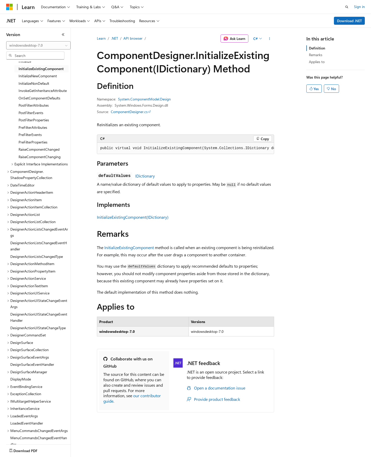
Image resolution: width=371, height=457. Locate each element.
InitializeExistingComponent (129, 247)
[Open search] (347, 7)
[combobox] (38, 45)
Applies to (317, 61)
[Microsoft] (9, 7)
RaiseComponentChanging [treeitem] (40, 156)
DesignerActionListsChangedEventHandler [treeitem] (38, 246)
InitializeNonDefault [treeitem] (34, 83)
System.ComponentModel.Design (144, 99)
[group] (185, 148)
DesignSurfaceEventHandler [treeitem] (32, 364)
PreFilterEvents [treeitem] (30, 134)
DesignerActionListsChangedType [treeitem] (36, 256)
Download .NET (349, 20)
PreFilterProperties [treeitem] (33, 142)
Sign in (359, 6)
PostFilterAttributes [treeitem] (34, 105)
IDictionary (145, 176)
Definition (317, 48)
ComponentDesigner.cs (129, 111)
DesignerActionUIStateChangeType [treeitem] (38, 327)
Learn (101, 38)
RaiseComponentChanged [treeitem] (39, 149)
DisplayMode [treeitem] (20, 379)
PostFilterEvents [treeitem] (31, 112)
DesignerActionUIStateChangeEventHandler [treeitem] (38, 317)
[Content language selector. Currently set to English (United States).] (29, 449)
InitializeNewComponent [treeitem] (38, 75)
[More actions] (269, 39)
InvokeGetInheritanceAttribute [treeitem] (43, 90)
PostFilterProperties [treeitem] (34, 119)
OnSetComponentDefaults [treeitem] (39, 98)
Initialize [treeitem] (25, 61)
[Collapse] (63, 34)
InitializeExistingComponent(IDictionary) (132, 217)
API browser (132, 38)
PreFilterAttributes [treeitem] (33, 127)
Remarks (315, 54)
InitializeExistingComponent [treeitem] (41, 68)
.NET (114, 38)
